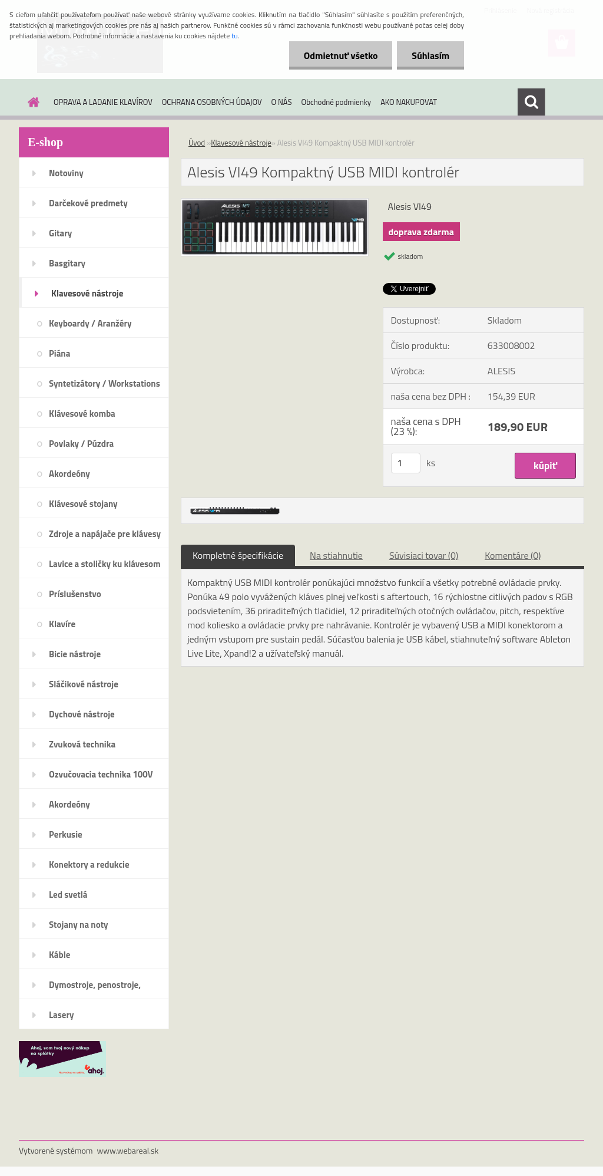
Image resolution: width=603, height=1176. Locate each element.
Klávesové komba (82, 413)
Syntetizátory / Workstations (104, 383)
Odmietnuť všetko (340, 55)
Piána (59, 353)
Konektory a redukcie (89, 864)
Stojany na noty (78, 924)
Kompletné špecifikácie (238, 555)
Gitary (60, 233)
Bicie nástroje (75, 654)
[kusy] (405, 463)
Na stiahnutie (336, 555)
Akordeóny (69, 473)
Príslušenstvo (75, 594)
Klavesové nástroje (87, 293)
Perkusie (65, 834)
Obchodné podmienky (337, 102)
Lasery (61, 1015)
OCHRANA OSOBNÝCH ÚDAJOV (212, 102)
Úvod (196, 143)
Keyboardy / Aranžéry (90, 323)
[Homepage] (31, 102)
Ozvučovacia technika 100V (101, 774)
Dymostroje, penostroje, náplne (95, 988)
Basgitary (67, 263)
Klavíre (62, 624)
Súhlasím (430, 55)
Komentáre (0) (513, 555)
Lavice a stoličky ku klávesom (105, 564)
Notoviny (66, 173)
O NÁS (281, 102)
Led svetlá (68, 894)
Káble (59, 954)
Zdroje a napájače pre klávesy (105, 534)
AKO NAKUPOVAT (408, 102)
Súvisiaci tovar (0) (423, 555)
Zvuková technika (82, 744)
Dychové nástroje (82, 714)
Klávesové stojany (83, 503)
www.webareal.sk (128, 1150)
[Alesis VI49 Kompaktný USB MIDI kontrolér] (274, 203)
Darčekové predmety (88, 203)
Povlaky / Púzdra (81, 443)
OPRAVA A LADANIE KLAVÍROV (103, 102)
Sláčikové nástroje (83, 684)
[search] (531, 102)
